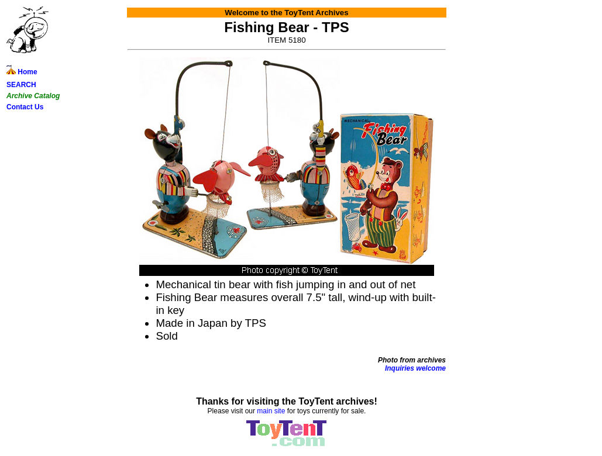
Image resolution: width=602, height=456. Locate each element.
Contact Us (24, 107)
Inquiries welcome (415, 368)
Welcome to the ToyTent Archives (286, 12)
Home (21, 72)
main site (271, 411)
